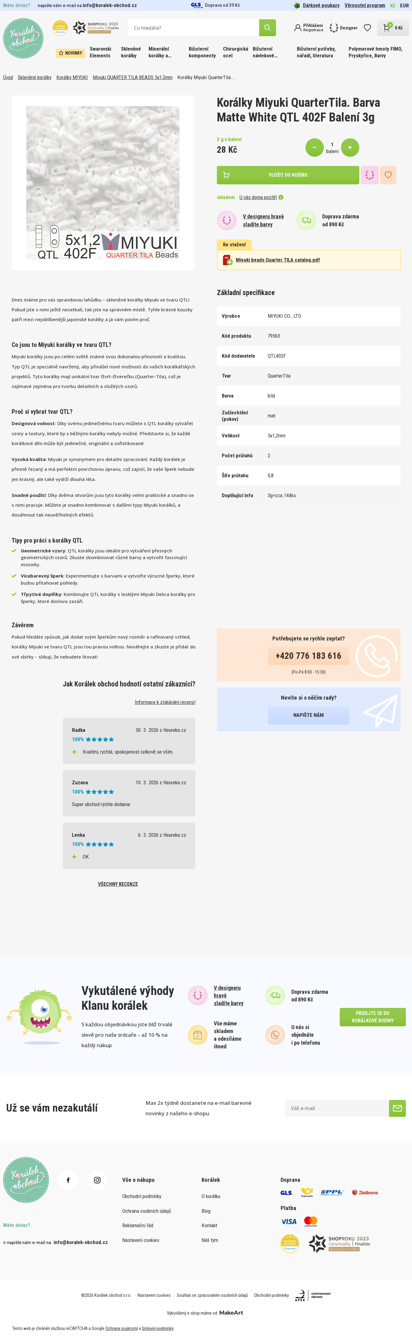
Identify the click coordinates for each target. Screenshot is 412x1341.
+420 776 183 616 (309, 656)
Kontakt (209, 1225)
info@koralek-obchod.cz (110, 5)
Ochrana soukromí (121, 1328)
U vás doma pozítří (261, 197)
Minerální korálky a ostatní (159, 53)
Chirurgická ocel (235, 52)
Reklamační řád (137, 1225)
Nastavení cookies (140, 1240)
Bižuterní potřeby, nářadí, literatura (316, 52)
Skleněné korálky (131, 52)
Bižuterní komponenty (202, 52)
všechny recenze (118, 884)
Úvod (8, 77)
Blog (206, 1211)
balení (332, 151)
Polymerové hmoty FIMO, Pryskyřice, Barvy (375, 52)
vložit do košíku (288, 175)
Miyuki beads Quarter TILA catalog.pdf (271, 260)
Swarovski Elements (100, 52)
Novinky (70, 53)
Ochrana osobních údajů (146, 1211)
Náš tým (210, 1240)
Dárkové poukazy (317, 5)
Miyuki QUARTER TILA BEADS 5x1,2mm (132, 77)
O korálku (211, 1196)
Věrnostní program (365, 5)
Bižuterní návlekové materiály (263, 53)
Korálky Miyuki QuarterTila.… (206, 77)
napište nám (308, 715)
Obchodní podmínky (141, 1196)
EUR (404, 5)
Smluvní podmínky (158, 1328)
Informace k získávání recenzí (165, 702)
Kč (392, 5)
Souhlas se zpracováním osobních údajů (212, 1295)
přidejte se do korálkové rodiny (373, 1017)
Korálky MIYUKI (72, 77)
